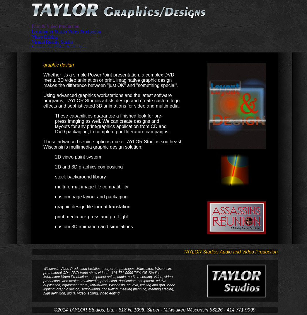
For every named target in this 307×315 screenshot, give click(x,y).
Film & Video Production (55, 26)
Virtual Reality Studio (52, 42)
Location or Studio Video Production (66, 31)
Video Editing (45, 36)
